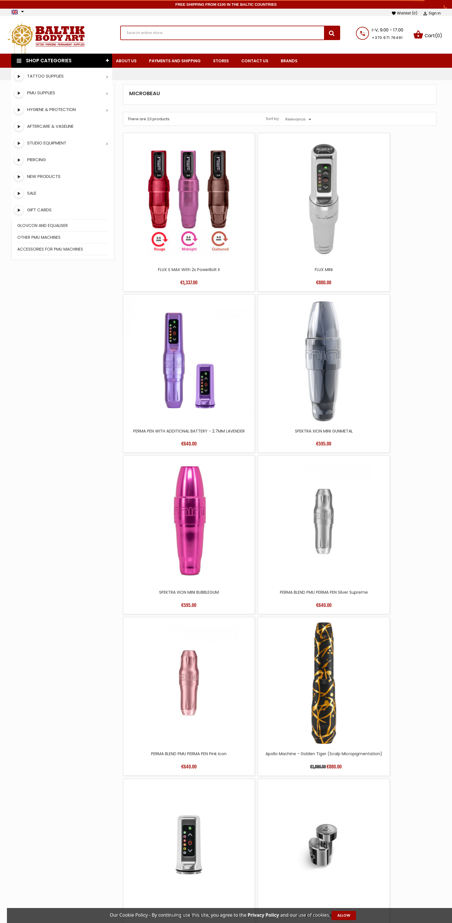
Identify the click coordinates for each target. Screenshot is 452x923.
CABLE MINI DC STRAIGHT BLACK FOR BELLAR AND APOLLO (319, 430)
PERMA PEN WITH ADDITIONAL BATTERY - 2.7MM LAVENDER (319, 217)
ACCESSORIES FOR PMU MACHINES (50, 250)
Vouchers (360, 900)
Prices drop (173, 865)
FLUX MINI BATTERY (161, 427)
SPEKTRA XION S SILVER (161, 639)
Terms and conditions (276, 865)
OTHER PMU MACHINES (39, 238)
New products (175, 874)
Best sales (172, 883)
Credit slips (361, 883)
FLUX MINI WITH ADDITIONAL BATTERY (240, 536)
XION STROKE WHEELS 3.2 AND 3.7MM (319, 748)
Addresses (361, 891)
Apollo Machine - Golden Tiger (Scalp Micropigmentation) (398, 324)
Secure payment (271, 891)
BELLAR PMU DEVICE (319, 533)
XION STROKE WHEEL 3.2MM (161, 746)
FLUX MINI (240, 215)
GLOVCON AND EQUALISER (42, 227)
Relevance (299, 120)
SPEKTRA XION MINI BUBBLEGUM (161, 321)
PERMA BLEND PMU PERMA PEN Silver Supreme (240, 324)
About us (263, 883)
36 (380, 783)
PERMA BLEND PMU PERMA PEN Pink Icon (319, 324)
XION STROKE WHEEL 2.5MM (240, 427)
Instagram (33, 883)
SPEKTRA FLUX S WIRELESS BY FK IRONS (240, 642)
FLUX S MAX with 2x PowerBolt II (161, 215)
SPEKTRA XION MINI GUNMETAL (398, 215)
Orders (357, 874)
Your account (371, 856)
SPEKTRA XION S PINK (398, 533)
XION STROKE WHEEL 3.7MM (240, 746)
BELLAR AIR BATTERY (161, 533)
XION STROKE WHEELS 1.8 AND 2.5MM (398, 642)
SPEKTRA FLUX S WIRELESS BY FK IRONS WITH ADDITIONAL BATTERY (319, 642)
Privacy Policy (267, 900)
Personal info (363, 865)
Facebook (18, 883)
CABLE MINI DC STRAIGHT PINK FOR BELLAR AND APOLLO (398, 430)
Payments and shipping (277, 874)
